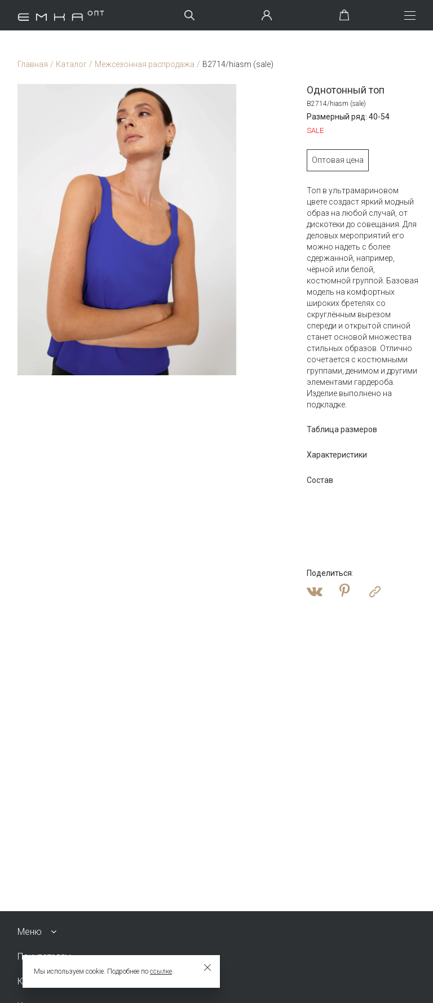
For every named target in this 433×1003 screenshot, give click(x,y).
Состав (316, 480)
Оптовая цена (334, 160)
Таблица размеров (338, 429)
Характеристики (333, 454)
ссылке (161, 971)
